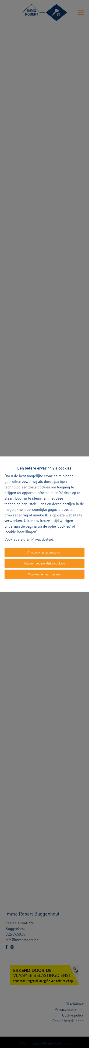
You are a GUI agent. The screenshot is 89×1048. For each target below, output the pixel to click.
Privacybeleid (42, 539)
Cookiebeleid (14, 539)
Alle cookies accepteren (44, 552)
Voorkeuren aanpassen (44, 574)
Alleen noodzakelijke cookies (44, 563)
